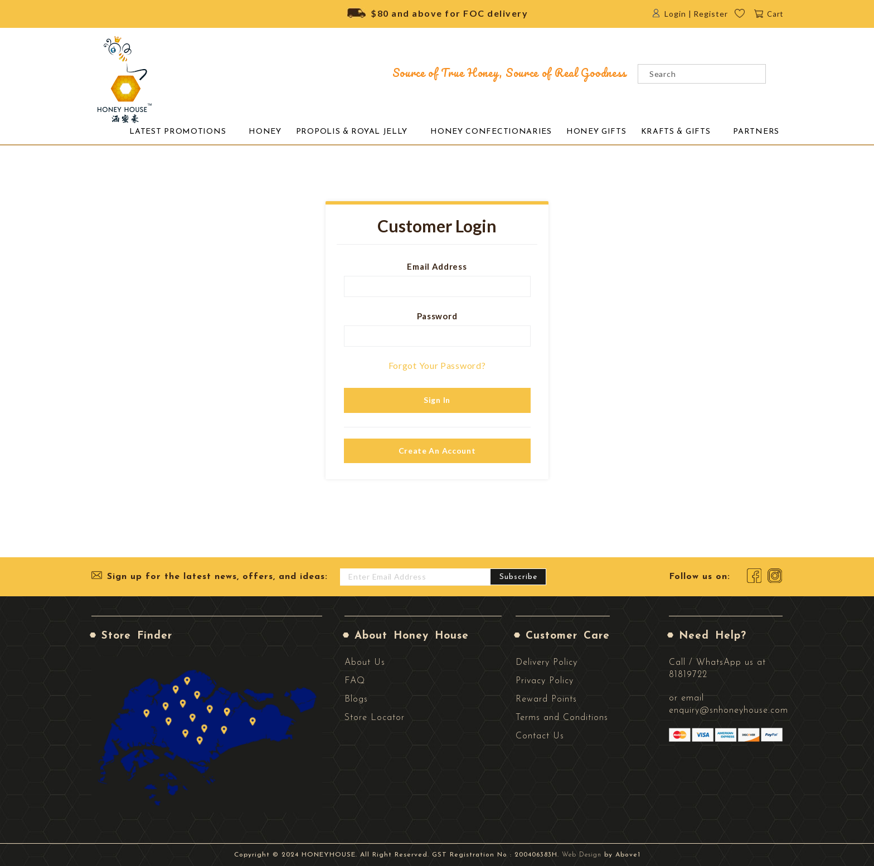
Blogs (356, 699)
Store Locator (374, 717)
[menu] (452, 131)
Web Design (581, 855)
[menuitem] (177, 132)
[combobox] (702, 74)
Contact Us (540, 736)
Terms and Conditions (562, 717)
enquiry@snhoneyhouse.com (728, 710)
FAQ (354, 681)
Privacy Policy (545, 681)
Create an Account (437, 450)
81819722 (688, 674)
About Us (364, 662)
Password (437, 316)
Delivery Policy (546, 662)
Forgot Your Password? (437, 365)
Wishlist (747, 16)
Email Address (437, 266)
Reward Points (546, 699)
